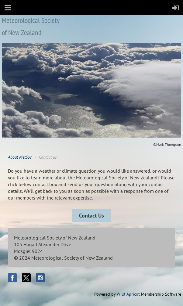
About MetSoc (20, 157)
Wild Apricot (128, 294)
